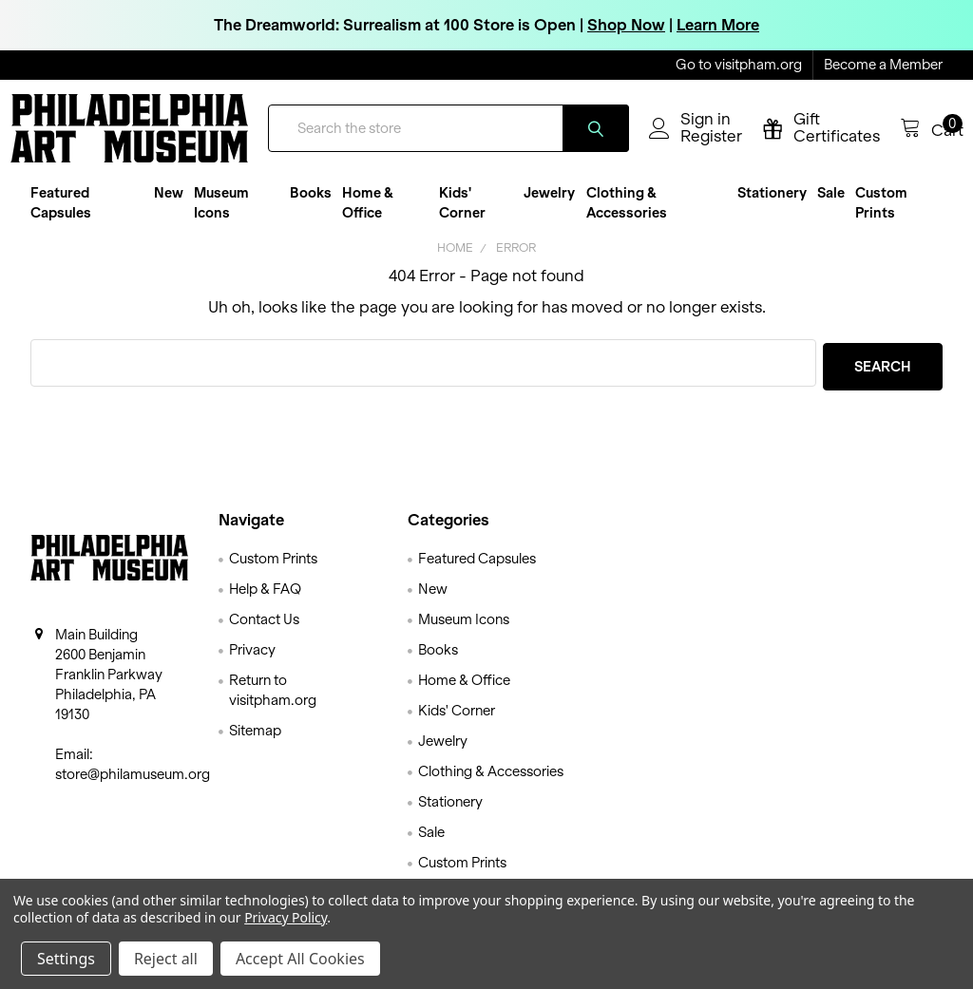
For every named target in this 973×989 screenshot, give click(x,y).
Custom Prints (881, 218)
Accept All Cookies (300, 958)
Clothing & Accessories (626, 218)
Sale (831, 208)
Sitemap (255, 742)
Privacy (252, 661)
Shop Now (626, 24)
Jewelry (549, 208)
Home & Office (367, 218)
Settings (66, 958)
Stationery (772, 208)
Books (311, 208)
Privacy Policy (285, 917)
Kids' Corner (462, 218)
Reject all (166, 958)
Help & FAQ (265, 600)
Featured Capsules (60, 218)
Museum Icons (221, 218)
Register (690, 147)
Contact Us (264, 630)
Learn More (718, 24)
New (168, 208)
